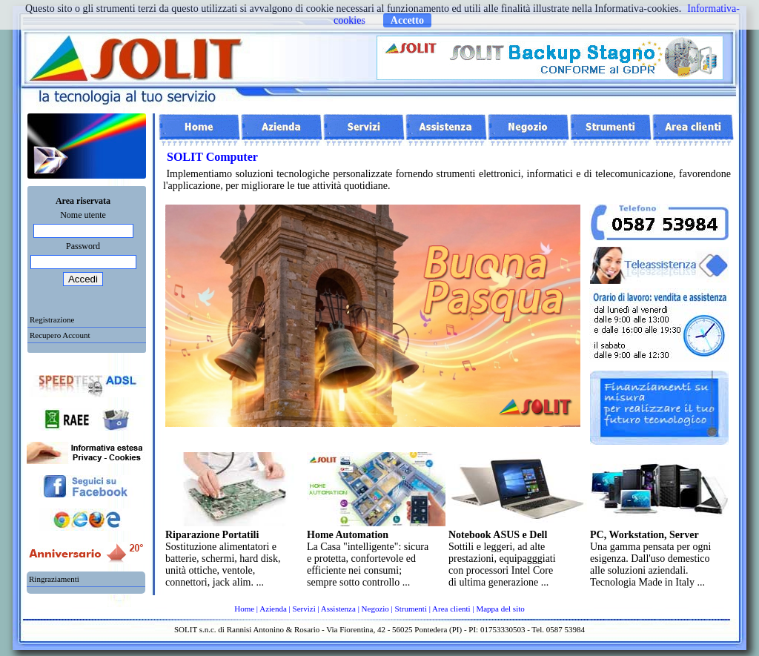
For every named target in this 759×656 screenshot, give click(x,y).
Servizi (304, 608)
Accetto (407, 20)
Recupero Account (60, 335)
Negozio (375, 608)
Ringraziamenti (54, 578)
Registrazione (52, 319)
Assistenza (338, 608)
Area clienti (451, 608)
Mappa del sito (500, 608)
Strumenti (411, 608)
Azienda (273, 608)
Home (244, 608)
